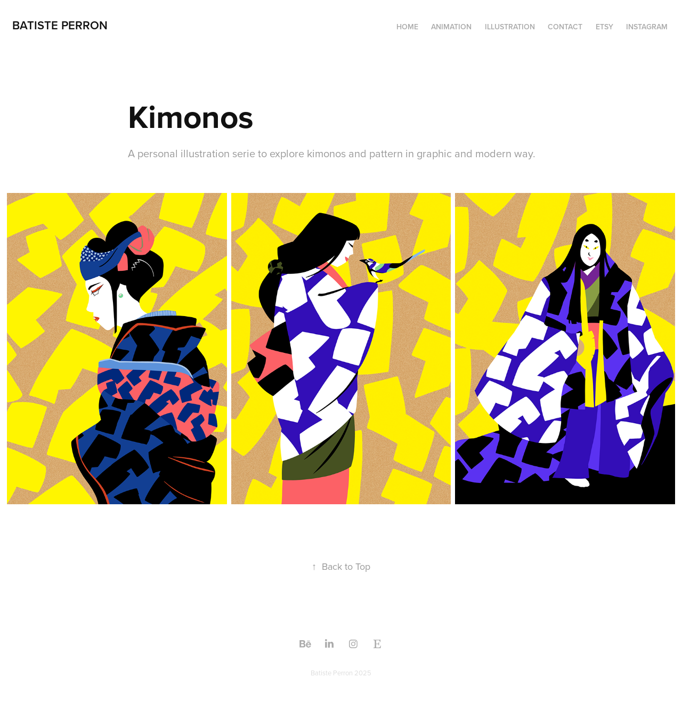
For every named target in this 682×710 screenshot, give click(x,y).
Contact (565, 26)
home (407, 26)
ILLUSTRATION (510, 26)
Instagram (647, 26)
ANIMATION (451, 26)
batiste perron (60, 25)
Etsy (604, 26)
